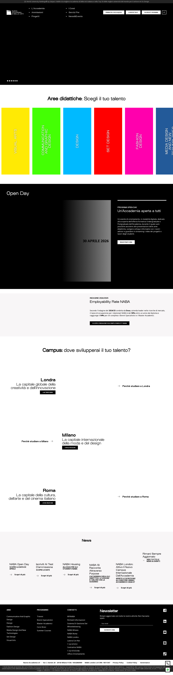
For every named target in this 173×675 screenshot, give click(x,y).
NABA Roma (72, 633)
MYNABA (71, 616)
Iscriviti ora (109, 630)
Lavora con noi (73, 640)
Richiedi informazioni (76, 620)
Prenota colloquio (114, 12)
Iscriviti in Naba (151, 12)
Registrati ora (126, 242)
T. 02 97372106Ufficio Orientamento (76, 652)
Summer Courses (44, 630)
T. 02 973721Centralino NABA (74, 645)
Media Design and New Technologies (16, 631)
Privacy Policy (118, 663)
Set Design (11, 636)
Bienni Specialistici (45, 620)
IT (164, 12)
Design (9, 623)
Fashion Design (13, 626)
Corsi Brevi (41, 627)
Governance (145, 663)
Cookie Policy (132, 663)
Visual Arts (11, 640)
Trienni (40, 616)
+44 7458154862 (47, 392)
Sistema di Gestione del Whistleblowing (77, 625)
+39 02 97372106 (70, 448)
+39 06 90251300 (47, 503)
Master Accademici (44, 623)
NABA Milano (72, 630)
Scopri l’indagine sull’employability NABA (109, 323)
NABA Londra (72, 637)
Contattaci (133, 12)
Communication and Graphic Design (18, 618)
